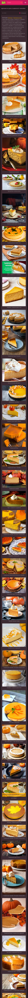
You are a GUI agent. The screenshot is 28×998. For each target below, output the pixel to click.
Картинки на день (17, 17)
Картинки (10, 17)
